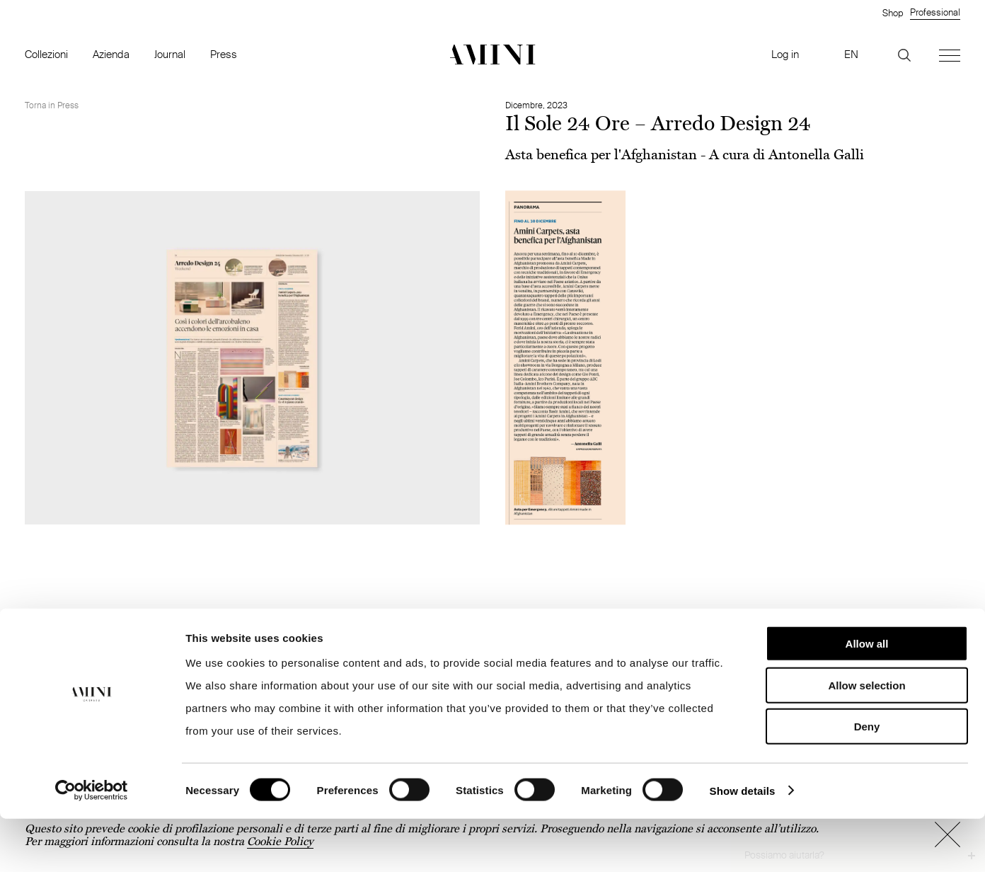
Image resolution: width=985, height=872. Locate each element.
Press (223, 54)
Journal (169, 54)
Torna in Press (52, 105)
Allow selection (866, 739)
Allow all (867, 697)
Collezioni (46, 54)
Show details (743, 844)
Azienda (111, 54)
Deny (867, 780)
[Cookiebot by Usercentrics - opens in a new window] (92, 844)
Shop (892, 12)
